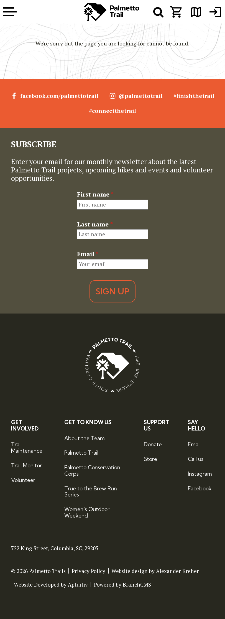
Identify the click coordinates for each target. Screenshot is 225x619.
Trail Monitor (26, 465)
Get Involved (25, 425)
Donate (153, 444)
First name (95, 194)
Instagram (200, 473)
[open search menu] (158, 11)
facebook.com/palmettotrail (54, 96)
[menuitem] (215, 12)
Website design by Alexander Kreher (155, 570)
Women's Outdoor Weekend (86, 512)
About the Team (84, 438)
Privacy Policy (88, 570)
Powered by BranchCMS (122, 584)
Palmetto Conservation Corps (92, 470)
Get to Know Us (87, 422)
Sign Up (112, 291)
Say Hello (196, 425)
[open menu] (10, 12)
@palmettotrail (136, 96)
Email (87, 254)
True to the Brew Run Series (90, 491)
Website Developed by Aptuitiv (51, 584)
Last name (95, 224)
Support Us (156, 425)
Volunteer (23, 480)
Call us (195, 459)
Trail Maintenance (26, 447)
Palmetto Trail (81, 452)
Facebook (199, 488)
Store (150, 459)
